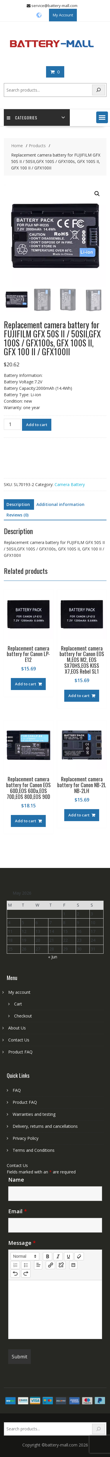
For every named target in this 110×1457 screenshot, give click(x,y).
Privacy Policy (25, 1138)
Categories (22, 117)
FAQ (17, 1090)
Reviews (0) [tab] (17, 515)
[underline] (68, 1256)
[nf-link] (50, 1265)
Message (22, 1242)
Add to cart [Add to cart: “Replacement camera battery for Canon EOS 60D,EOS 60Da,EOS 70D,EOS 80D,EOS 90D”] (25, 820)
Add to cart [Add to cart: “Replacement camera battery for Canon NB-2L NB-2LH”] (78, 815)
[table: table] (73, 1265)
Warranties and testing (34, 1114)
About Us (17, 1028)
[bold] (47, 1256)
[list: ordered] (15, 1265)
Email (17, 1211)
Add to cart (36, 424)
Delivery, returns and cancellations (45, 1126)
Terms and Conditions (34, 1150)
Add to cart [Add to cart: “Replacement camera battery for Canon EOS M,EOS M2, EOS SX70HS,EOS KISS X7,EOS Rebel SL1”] (78, 695)
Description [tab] (18, 504)
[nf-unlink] (61, 1265)
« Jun (52, 957)
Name (16, 1179)
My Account (63, 15)
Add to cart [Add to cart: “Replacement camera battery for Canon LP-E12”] (25, 684)
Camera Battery (70, 484)
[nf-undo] (15, 1273)
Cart (18, 1004)
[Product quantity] (12, 424)
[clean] (79, 1256)
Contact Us (18, 1040)
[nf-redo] (26, 1273)
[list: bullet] (26, 1265)
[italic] (58, 1256)
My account (19, 992)
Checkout (23, 1016)
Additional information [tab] (60, 504)
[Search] (98, 90)
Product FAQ (20, 1052)
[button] (102, 117)
